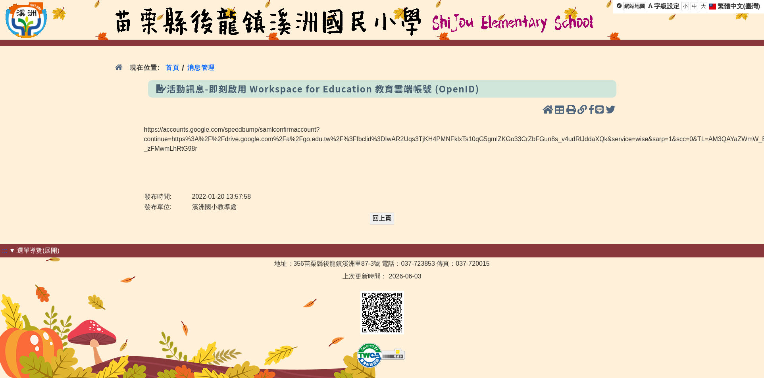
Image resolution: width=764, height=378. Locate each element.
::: (4, 250)
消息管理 (201, 67)
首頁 (172, 67)
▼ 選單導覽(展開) (34, 250)
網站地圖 (634, 6)
